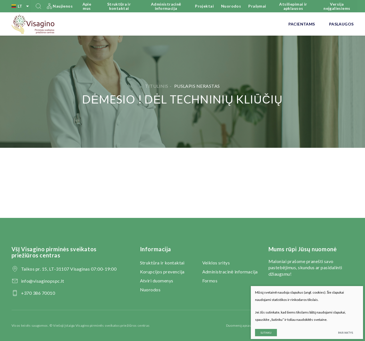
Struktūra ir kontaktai (119, 6)
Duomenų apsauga (240, 325)
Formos (210, 280)
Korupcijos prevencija (162, 271)
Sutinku (262, 329)
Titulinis (156, 86)
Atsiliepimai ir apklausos (293, 6)
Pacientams (301, 24)
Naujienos (63, 6)
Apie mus (86, 6)
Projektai (204, 6)
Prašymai (257, 6)
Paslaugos (341, 24)
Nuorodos (231, 6)
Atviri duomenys (156, 280)
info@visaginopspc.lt (42, 281)
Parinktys (342, 329)
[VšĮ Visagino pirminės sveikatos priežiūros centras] (33, 24)
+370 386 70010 (38, 293)
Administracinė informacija (166, 6)
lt (21, 6)
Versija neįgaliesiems (336, 6)
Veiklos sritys (216, 262)
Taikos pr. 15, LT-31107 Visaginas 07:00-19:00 (69, 268)
